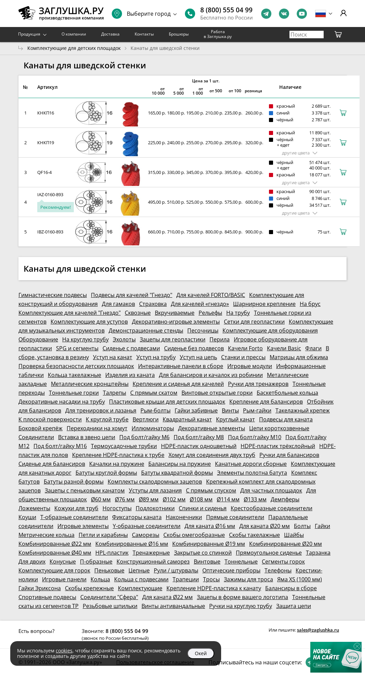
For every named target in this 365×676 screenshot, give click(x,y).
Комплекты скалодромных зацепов (155, 481)
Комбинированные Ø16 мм (131, 543)
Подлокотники (155, 508)
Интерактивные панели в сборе (180, 366)
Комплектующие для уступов (89, 321)
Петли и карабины (103, 535)
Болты (302, 526)
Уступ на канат (112, 357)
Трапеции (186, 579)
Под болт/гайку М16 (60, 446)
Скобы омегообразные (194, 535)
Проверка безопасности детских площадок (76, 366)
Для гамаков (118, 304)
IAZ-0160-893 (50, 194)
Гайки (322, 526)
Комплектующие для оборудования (270, 330)
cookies (64, 650)
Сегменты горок (283, 561)
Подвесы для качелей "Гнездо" (131, 295)
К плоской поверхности (50, 419)
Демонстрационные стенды (146, 330)
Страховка (153, 304)
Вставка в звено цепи (86, 437)
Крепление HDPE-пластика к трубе (118, 455)
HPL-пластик (112, 552)
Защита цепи (293, 606)
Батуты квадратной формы (177, 472)
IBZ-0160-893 (50, 232)
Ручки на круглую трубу (240, 606)
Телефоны (278, 570)
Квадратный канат (187, 419)
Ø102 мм (174, 499)
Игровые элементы (83, 526)
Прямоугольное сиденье (269, 552)
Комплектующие (140, 588)
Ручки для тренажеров (258, 384)
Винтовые (207, 561)
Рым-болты (155, 410)
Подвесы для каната (286, 419)
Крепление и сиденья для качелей (178, 384)
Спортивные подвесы (47, 597)
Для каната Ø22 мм (167, 597)
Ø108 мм (201, 499)
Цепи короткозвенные (279, 428)
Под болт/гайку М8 (199, 437)
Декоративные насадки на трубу (61, 401)
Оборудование (38, 339)
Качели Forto (245, 348)
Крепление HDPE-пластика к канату (213, 588)
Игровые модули (249, 366)
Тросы (211, 579)
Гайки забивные (196, 410)
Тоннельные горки (74, 392)
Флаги (313, 348)
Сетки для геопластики (254, 321)
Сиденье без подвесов (194, 348)
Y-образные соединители (146, 526)
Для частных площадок (271, 490)
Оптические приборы (231, 570)
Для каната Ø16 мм (210, 526)
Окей (201, 653)
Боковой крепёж (40, 428)
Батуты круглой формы (106, 472)
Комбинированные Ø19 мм (208, 543)
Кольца (100, 579)
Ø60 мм (101, 499)
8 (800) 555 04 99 (226, 10)
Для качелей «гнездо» (200, 304)
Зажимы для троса (248, 579)
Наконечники (184, 517)
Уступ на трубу (156, 357)
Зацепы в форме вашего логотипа (242, 597)
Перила (219, 339)
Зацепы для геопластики (172, 339)
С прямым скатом (153, 392)
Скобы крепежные (89, 588)
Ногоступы (117, 508)
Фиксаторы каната (137, 517)
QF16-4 (44, 172)
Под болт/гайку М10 (254, 437)
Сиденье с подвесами (131, 348)
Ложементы (34, 508)
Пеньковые (109, 570)
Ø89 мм (149, 499)
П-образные (96, 561)
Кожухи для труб (76, 508)
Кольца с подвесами (141, 579)
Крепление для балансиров (266, 401)
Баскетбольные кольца (287, 392)
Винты (230, 410)
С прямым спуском (211, 490)
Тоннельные (241, 561)
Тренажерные (151, 552)
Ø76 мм (125, 499)
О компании (74, 34)
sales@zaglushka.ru (318, 630)
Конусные (63, 561)
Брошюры (179, 34)
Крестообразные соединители (271, 508)
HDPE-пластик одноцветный (198, 446)
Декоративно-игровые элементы (176, 321)
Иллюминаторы (153, 428)
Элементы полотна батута (252, 472)
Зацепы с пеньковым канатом (85, 490)
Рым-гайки (257, 410)
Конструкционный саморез (153, 561)
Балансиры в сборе (291, 588)
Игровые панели (64, 579)
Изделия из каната (130, 375)
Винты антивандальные (173, 606)
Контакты (144, 34)
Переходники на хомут (97, 428)
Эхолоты (124, 339)
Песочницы (202, 330)
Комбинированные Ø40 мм (54, 552)
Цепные (139, 570)
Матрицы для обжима (299, 357)
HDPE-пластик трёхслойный (278, 446)
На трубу (238, 312)
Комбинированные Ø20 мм (285, 543)
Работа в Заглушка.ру (218, 34)
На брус (310, 304)
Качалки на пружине (116, 464)
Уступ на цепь (198, 357)
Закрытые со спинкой (203, 552)
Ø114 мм (228, 499)
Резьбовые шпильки (110, 606)
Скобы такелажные (254, 535)
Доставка (110, 34)
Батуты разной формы (74, 481)
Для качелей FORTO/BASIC (210, 295)
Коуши (27, 517)
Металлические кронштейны (90, 384)
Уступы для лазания (155, 490)
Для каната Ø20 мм (264, 526)
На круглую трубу (85, 339)
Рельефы (210, 312)
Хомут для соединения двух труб (211, 455)
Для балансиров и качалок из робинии (211, 375)
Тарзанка (318, 552)
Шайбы (294, 535)
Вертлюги (146, 419)
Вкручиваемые (174, 312)
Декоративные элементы (211, 428)
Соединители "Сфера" (109, 597)
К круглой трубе (107, 419)
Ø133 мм (255, 499)
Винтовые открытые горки (217, 392)
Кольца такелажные (74, 375)
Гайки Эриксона (39, 588)
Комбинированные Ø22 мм (54, 543)
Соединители (36, 437)
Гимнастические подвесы (52, 295)
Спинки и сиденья (203, 508)
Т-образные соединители (74, 517)
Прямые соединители (235, 517)
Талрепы (114, 392)
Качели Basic (284, 348)
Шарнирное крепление (264, 304)
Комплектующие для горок (54, 570)
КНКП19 (45, 142)
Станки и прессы (243, 357)
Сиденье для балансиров (51, 464)
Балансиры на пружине (179, 464)
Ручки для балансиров (289, 455)
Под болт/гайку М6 (144, 437)
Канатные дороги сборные (251, 464)
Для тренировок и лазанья (100, 410)
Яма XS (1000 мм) (299, 579)
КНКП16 (45, 113)
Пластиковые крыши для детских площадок (167, 401)
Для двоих (31, 561)
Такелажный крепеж (302, 410)
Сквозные (138, 312)
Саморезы (145, 535)
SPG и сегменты (77, 348)
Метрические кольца (46, 535)
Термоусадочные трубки (124, 446)
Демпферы (285, 499)
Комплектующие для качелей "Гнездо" (69, 312)
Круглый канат (235, 419)
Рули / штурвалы (176, 570)
